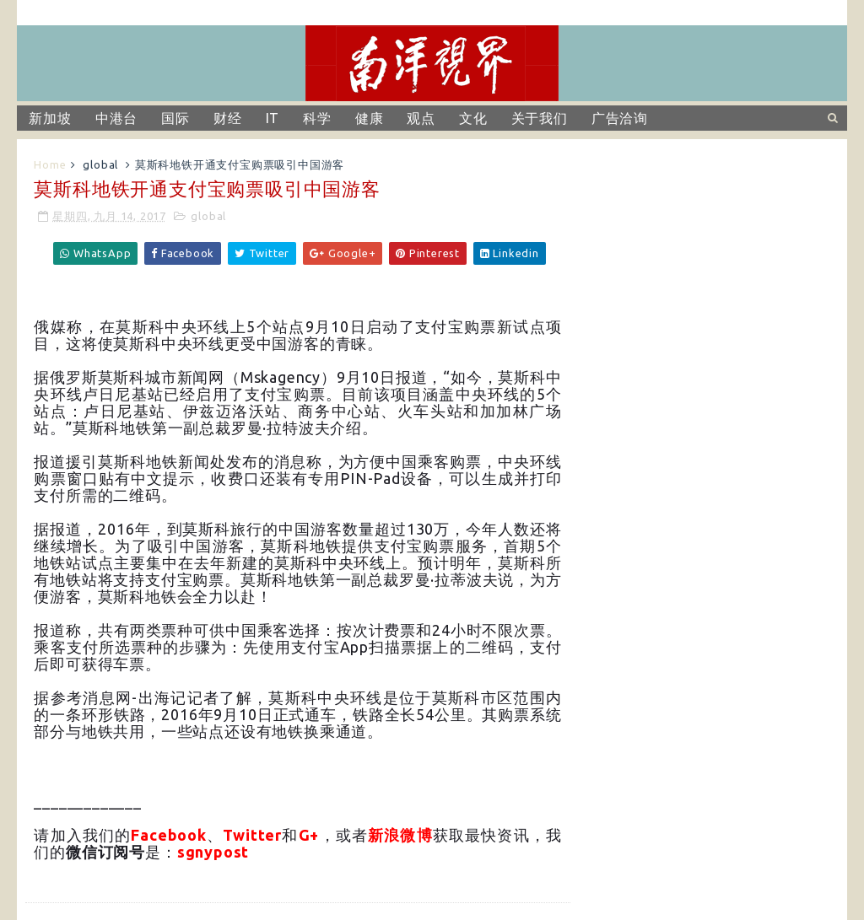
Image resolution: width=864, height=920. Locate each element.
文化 (473, 118)
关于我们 (539, 118)
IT (273, 118)
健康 (369, 118)
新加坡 (50, 118)
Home (50, 164)
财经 (227, 118)
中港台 (116, 118)
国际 (175, 118)
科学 (317, 118)
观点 (421, 118)
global (100, 164)
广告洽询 (619, 118)
